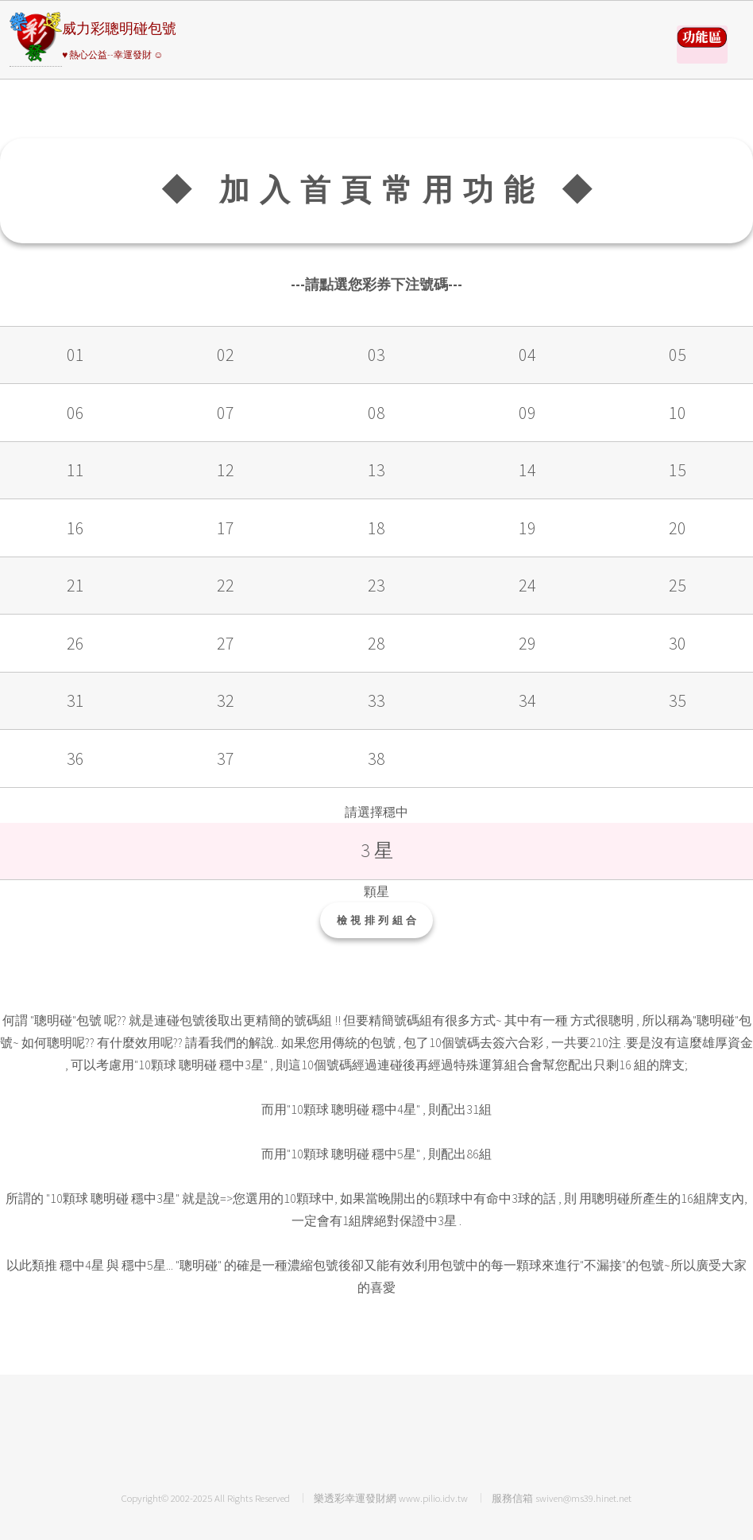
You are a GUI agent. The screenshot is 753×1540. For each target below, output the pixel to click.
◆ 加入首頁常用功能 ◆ (381, 189)
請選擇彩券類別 (702, 44)
